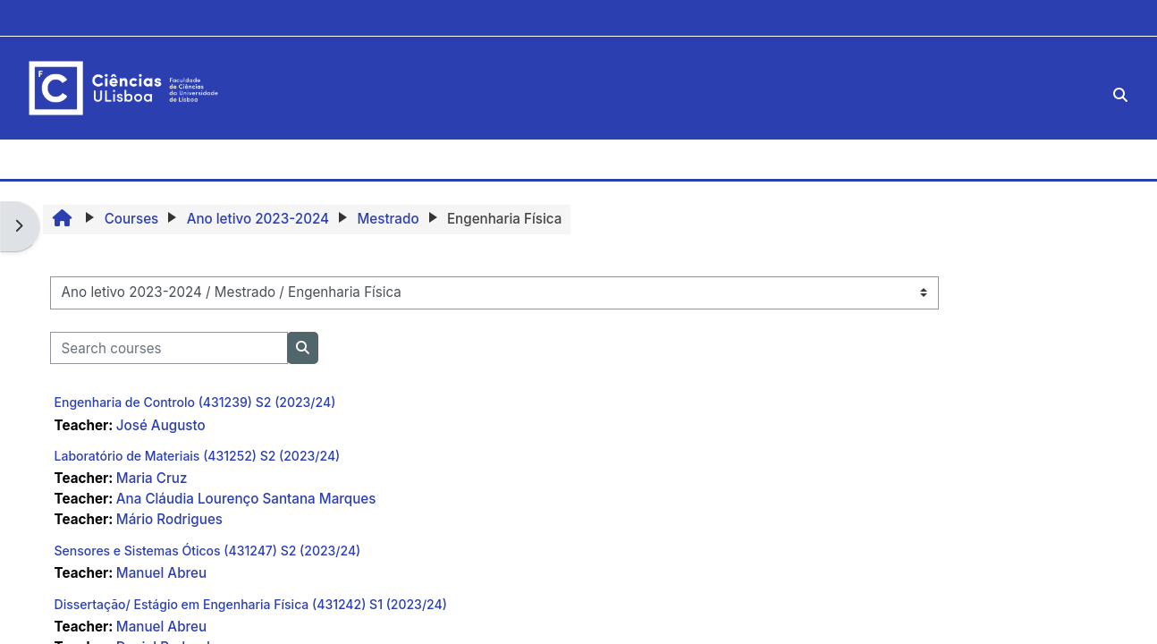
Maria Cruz (152, 478)
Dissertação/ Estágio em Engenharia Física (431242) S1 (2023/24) (251, 604)
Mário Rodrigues (169, 519)
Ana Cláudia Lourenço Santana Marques (246, 498)
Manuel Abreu (161, 572)
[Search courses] (169, 348)
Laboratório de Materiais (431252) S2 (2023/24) (198, 455)
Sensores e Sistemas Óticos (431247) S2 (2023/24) (208, 550)
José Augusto (161, 425)
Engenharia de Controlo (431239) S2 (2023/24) (195, 402)
